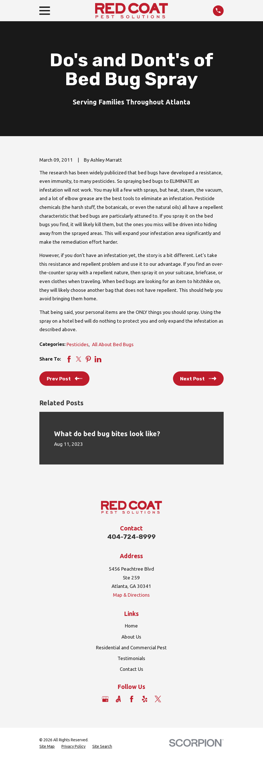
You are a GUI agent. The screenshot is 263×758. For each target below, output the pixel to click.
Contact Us (131, 669)
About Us (131, 636)
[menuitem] (47, 747)
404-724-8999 (131, 537)
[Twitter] (158, 699)
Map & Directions (131, 595)
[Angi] (118, 699)
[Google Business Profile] (105, 699)
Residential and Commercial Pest (131, 647)
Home (131, 625)
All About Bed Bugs (113, 344)
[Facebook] (131, 699)
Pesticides (78, 344)
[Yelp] (144, 699)
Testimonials (131, 658)
